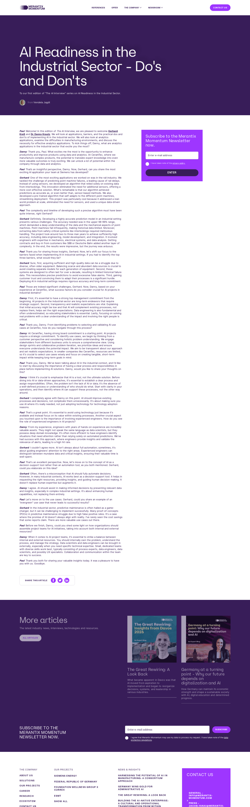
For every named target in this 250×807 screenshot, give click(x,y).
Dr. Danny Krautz (40, 134)
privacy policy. (179, 163)
